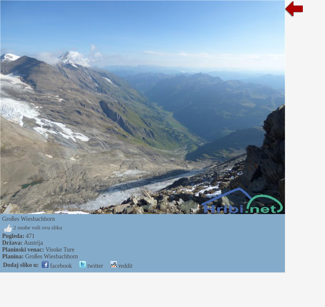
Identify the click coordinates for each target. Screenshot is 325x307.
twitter (91, 266)
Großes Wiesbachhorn (51, 256)
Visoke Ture (60, 249)
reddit (121, 266)
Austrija (33, 243)
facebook (57, 266)
